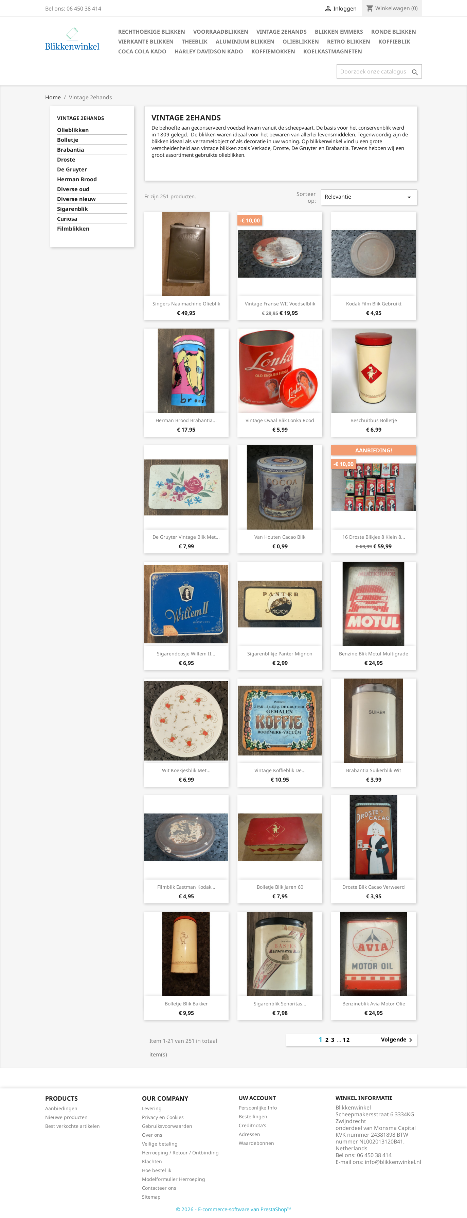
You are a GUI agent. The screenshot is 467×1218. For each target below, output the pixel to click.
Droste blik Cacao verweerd (373, 887)
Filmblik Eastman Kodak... (186, 887)
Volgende (398, 1040)
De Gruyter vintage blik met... (186, 537)
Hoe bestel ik (156, 1170)
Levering (152, 1108)
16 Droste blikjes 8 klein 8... (373, 537)
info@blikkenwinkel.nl (393, 1162)
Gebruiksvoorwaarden (167, 1126)
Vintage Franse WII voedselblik (280, 303)
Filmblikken (73, 228)
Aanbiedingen (61, 1108)
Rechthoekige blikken (151, 31)
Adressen (249, 1134)
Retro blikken (348, 41)
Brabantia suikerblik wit (373, 770)
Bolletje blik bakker (186, 1003)
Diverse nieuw (76, 199)
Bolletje (67, 140)
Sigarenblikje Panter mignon (279, 653)
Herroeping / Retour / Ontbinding (180, 1152)
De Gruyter (72, 169)
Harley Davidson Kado (209, 51)
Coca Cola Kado (142, 51)
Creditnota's (252, 1125)
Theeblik (195, 41)
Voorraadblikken (220, 31)
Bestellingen (253, 1116)
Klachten (152, 1161)
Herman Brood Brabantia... (186, 420)
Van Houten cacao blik (279, 537)
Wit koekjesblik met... (186, 770)
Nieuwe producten (66, 1117)
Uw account (257, 1098)
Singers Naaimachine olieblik (186, 303)
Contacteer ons (159, 1188)
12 (346, 1040)
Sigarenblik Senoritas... (280, 1003)
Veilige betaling (160, 1143)
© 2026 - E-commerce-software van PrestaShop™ (233, 1209)
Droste (66, 159)
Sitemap (151, 1197)
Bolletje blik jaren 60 (280, 887)
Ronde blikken (393, 31)
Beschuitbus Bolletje (374, 420)
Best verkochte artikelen (72, 1126)
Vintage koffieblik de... (280, 770)
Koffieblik (394, 41)
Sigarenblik (72, 209)
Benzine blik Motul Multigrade (373, 653)
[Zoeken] (379, 71)
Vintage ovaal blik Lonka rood (280, 420)
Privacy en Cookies (163, 1117)
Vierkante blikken (146, 41)
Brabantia (70, 149)
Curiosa (67, 218)
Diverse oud (73, 189)
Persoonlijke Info (258, 1107)
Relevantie (369, 197)
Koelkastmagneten (332, 51)
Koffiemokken (273, 51)
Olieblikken (301, 41)
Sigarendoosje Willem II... (186, 653)
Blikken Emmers (339, 31)
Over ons (152, 1135)
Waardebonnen (256, 1143)
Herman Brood (77, 179)
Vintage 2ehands (281, 31)
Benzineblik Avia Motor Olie (373, 1003)
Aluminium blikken (245, 41)
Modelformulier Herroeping (173, 1179)
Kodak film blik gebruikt (373, 303)
